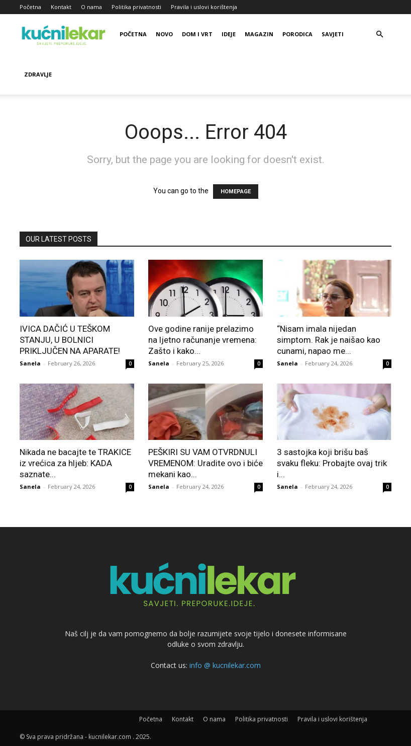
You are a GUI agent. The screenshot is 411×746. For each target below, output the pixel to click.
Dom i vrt (197, 34)
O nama (91, 7)
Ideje (229, 34)
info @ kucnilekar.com (225, 665)
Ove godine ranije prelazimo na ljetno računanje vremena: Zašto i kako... (202, 340)
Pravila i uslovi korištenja (204, 7)
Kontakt (61, 7)
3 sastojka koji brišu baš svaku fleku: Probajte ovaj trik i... (332, 463)
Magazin (259, 34)
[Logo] (65, 34)
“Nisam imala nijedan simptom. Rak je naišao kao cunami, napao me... (328, 340)
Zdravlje (38, 74)
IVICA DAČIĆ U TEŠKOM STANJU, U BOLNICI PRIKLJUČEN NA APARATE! (70, 340)
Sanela (30, 363)
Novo (164, 34)
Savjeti (333, 34)
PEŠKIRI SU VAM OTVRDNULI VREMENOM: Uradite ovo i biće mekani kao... (205, 463)
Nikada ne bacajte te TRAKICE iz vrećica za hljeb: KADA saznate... (75, 463)
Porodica (297, 34)
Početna (30, 7)
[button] (379, 34)
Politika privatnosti (136, 7)
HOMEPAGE (236, 191)
